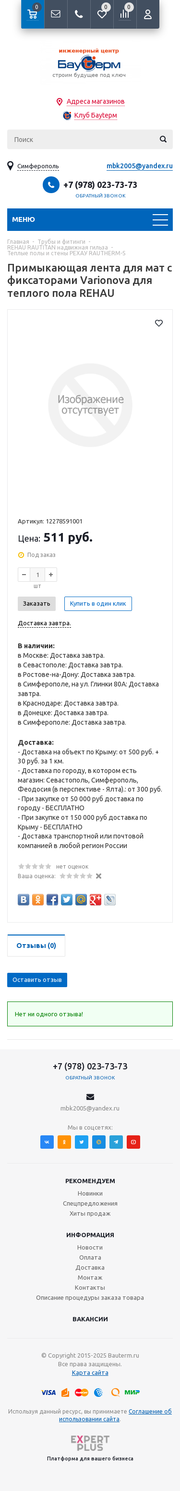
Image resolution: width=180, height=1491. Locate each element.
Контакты (90, 1287)
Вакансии (90, 1319)
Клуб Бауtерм (95, 115)
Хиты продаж (90, 1213)
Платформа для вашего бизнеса (90, 1448)
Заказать (36, 603)
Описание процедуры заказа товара (90, 1297)
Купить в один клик (98, 603)
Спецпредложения (90, 1203)
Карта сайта (90, 1372)
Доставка (90, 1267)
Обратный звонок (100, 195)
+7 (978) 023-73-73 (100, 184)
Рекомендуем (90, 1180)
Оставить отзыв (37, 979)
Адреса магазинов (96, 101)
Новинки (90, 1193)
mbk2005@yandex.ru (140, 166)
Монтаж (90, 1277)
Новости (90, 1247)
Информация (90, 1234)
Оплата (90, 1257)
